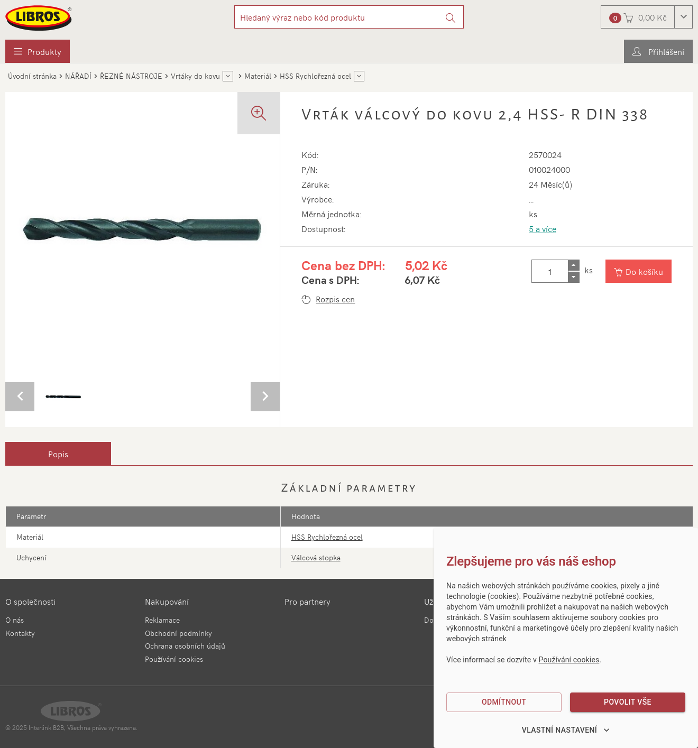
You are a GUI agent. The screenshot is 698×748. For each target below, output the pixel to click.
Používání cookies (174, 659)
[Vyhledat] (451, 17)
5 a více (542, 228)
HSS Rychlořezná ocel (327, 537)
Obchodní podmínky (178, 633)
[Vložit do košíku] (638, 271)
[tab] (58, 453)
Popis (58, 453)
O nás (14, 620)
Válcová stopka (316, 557)
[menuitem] (37, 51)
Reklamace (162, 620)
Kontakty (20, 633)
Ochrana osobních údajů (185, 646)
